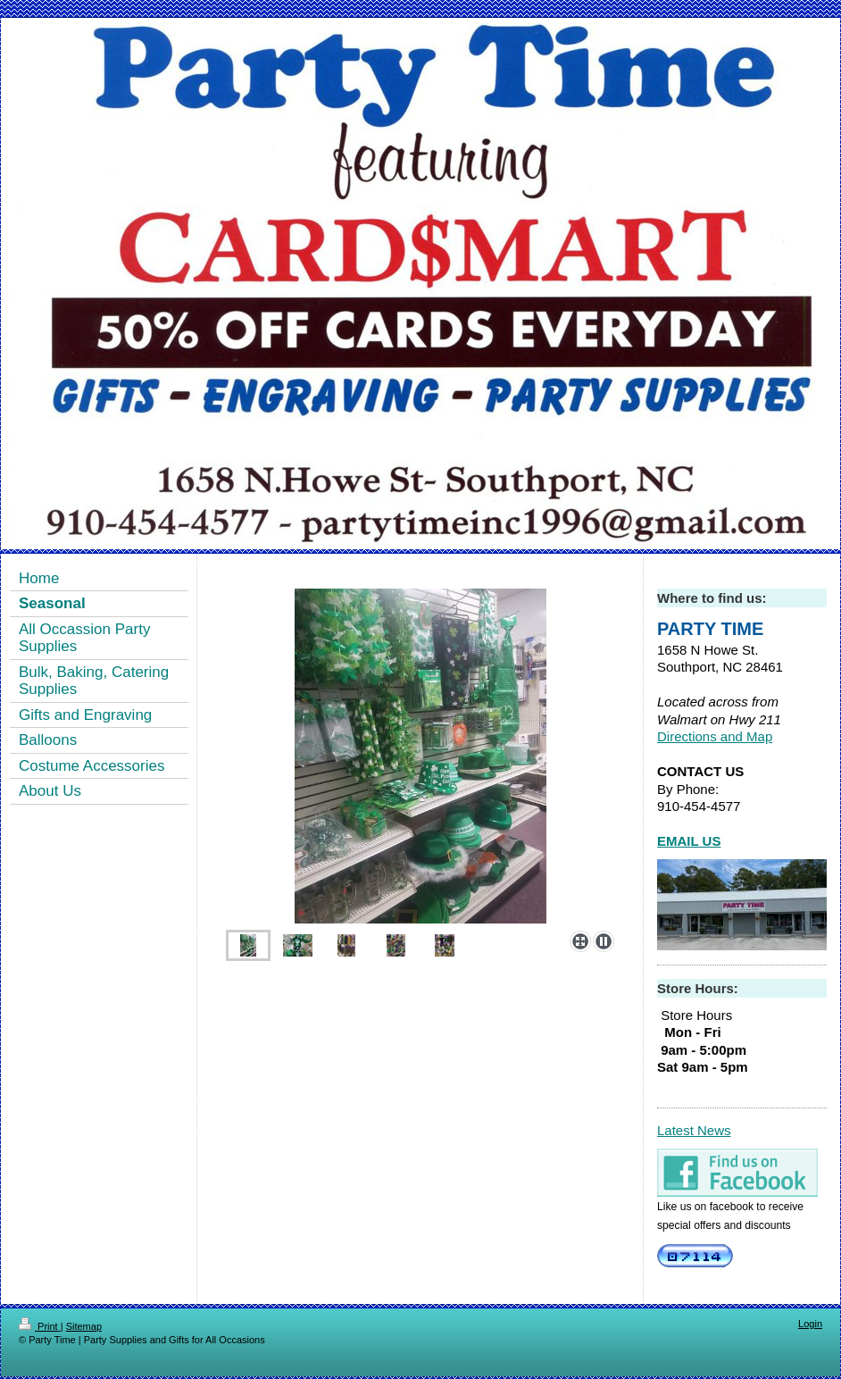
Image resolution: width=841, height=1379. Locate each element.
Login (810, 1323)
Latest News (694, 1130)
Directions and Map (714, 736)
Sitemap (84, 1326)
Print (40, 1326)
